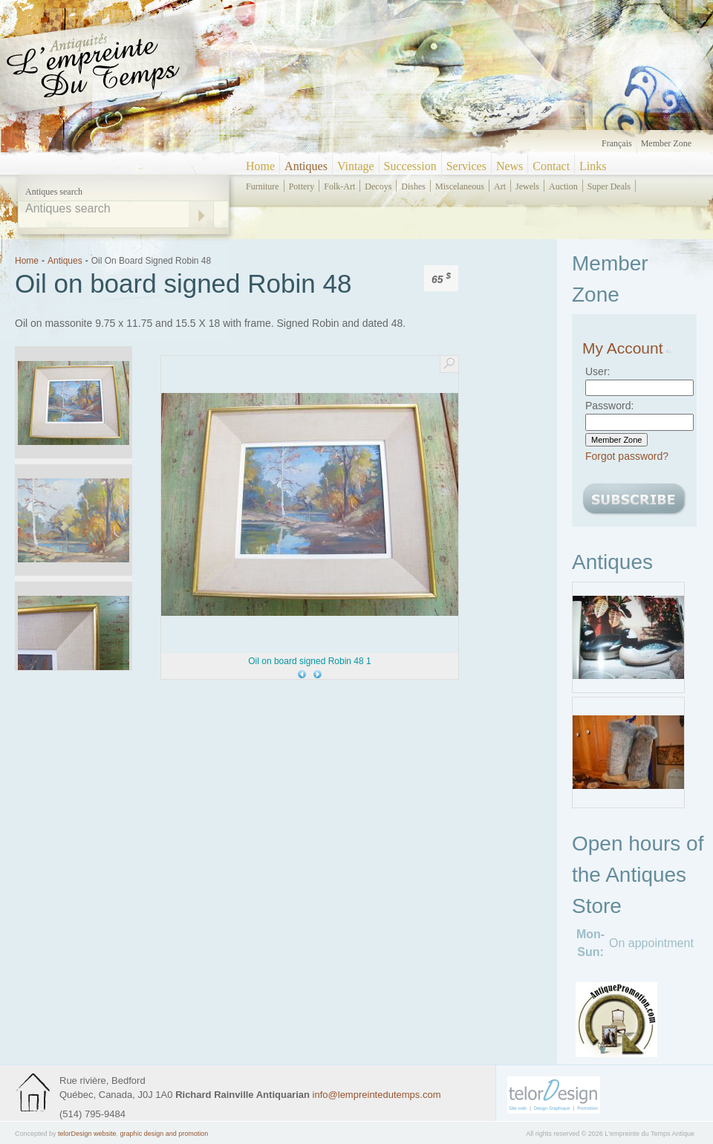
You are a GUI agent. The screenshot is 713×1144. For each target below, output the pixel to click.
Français (617, 143)
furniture (262, 186)
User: (597, 371)
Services (466, 166)
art (500, 186)
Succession (410, 166)
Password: (609, 406)
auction (563, 186)
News (509, 166)
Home (260, 166)
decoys (378, 186)
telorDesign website (87, 1133)
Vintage (355, 166)
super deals (609, 186)
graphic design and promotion (164, 1133)
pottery (302, 186)
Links (592, 166)
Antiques (306, 166)
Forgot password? (626, 456)
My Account (627, 348)
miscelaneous (459, 186)
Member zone (666, 143)
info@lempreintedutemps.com (377, 1094)
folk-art (339, 186)
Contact (551, 166)
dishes (413, 186)
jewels (527, 186)
